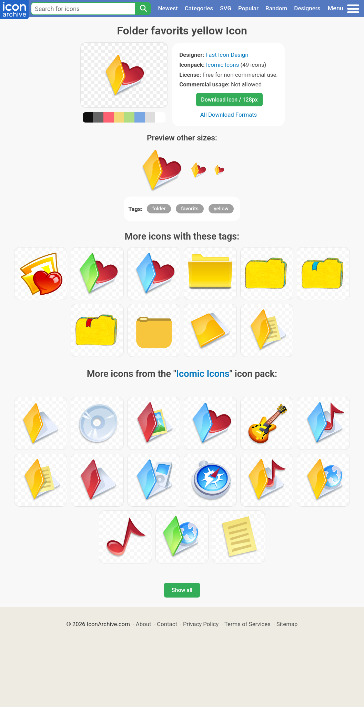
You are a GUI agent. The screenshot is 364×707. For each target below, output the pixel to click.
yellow (221, 208)
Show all (182, 590)
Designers (307, 8)
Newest (168, 8)
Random (276, 8)
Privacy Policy (201, 624)
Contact (167, 624)
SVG (225, 8)
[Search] (143, 8)
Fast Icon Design (226, 54)
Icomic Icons (222, 64)
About (143, 624)
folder (158, 208)
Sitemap (287, 624)
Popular (248, 8)
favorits (190, 208)
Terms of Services (247, 624)
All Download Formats (228, 114)
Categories (199, 8)
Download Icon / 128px (229, 99)
